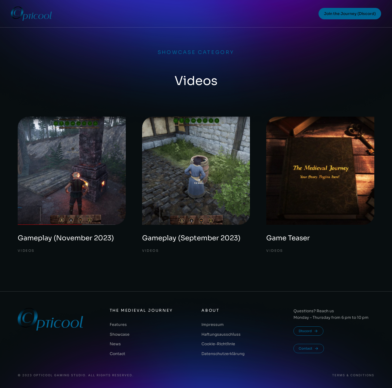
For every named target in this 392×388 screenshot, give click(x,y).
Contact (309, 348)
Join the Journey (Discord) (350, 13)
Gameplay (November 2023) (66, 238)
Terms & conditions (353, 375)
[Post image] (72, 171)
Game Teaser (288, 238)
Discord (308, 331)
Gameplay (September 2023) (191, 238)
